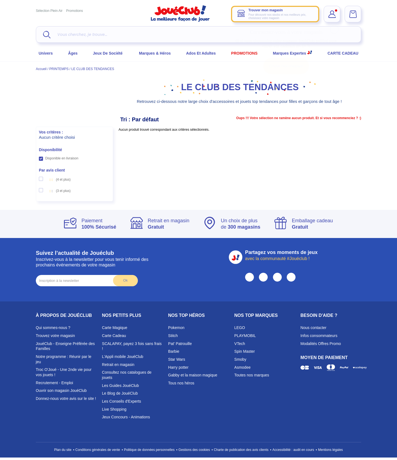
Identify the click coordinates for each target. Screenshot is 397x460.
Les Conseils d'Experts (121, 401)
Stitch (173, 335)
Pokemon (176, 327)
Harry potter (178, 367)
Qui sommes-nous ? (53, 327)
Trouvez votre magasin (55, 335)
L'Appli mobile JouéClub (122, 356)
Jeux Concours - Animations (126, 417)
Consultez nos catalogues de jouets (127, 375)
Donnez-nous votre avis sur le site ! (66, 398)
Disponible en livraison (61, 158)
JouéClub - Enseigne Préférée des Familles (65, 346)
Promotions (74, 11)
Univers (46, 53)
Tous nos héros (181, 383)
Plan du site (62, 450)
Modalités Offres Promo (321, 343)
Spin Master (244, 351)
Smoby (240, 359)
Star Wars (176, 359)
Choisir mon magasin (286, 66)
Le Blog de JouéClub (120, 393)
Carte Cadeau (114, 335)
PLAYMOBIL (245, 335)
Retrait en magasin (118, 364)
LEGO (239, 327)
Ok (125, 280)
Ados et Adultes (201, 53)
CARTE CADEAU (343, 53)
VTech (239, 343)
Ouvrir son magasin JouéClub (61, 390)
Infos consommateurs (319, 335)
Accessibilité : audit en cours (293, 450)
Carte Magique (114, 327)
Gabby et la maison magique (192, 375)
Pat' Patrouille (180, 343)
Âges (72, 53)
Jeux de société (108, 53)
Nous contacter (313, 327)
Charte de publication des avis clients (241, 450)
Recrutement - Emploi (54, 383)
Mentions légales (330, 450)
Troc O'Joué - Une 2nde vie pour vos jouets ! (64, 372)
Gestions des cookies (194, 450)
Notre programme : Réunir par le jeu (64, 359)
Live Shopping (114, 409)
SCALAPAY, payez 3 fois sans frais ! (132, 346)
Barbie (173, 351)
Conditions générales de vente (97, 450)
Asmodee (242, 367)
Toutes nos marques (251, 375)
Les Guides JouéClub (120, 385)
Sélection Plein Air (49, 11)
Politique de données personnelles (149, 450)
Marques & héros (155, 53)
